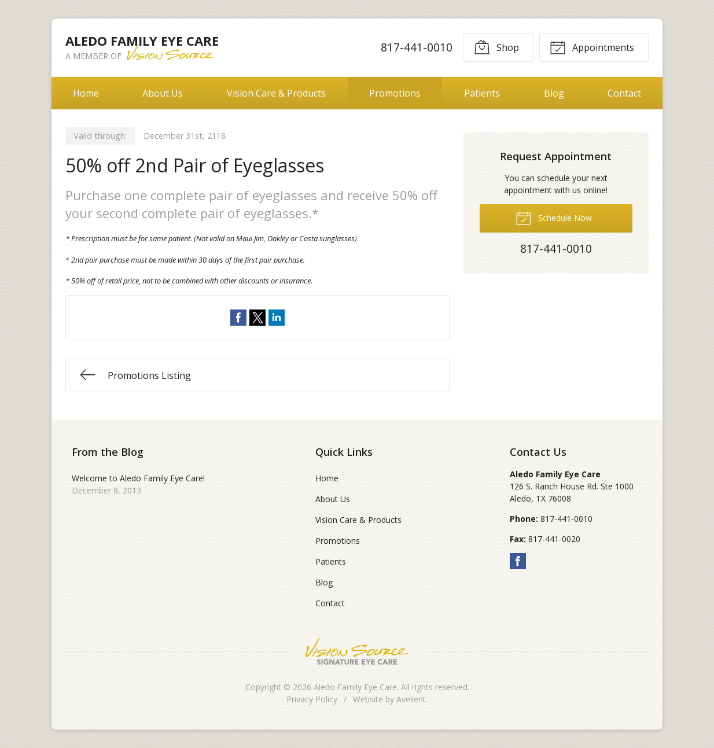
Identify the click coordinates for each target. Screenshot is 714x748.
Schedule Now (554, 217)
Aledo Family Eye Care (355, 686)
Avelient (411, 699)
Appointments (592, 47)
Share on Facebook (238, 317)
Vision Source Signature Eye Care (357, 651)
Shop (496, 47)
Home (86, 93)
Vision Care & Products (276, 93)
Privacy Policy (311, 699)
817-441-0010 (416, 47)
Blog (554, 93)
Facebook (518, 561)
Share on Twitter (257, 317)
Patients (482, 93)
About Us (162, 93)
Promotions (395, 93)
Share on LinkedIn (276, 317)
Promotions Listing (135, 374)
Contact (624, 93)
